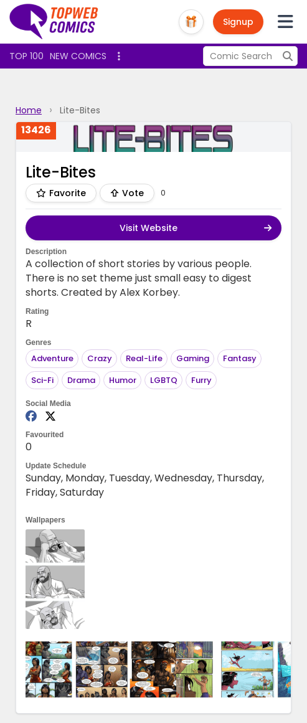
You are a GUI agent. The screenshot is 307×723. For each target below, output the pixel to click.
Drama (81, 380)
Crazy (99, 358)
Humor (122, 380)
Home (29, 110)
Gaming (192, 358)
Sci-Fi (42, 380)
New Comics (78, 56)
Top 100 (26, 56)
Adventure (52, 358)
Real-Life (144, 358)
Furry (201, 380)
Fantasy (240, 358)
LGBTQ (163, 380)
